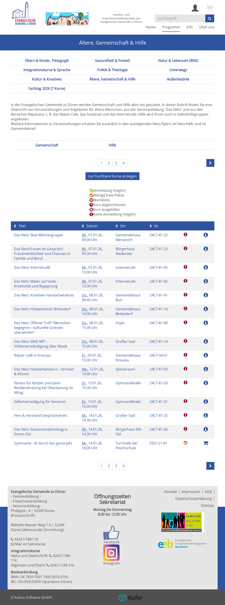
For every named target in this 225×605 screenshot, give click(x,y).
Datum (90, 226)
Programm (171, 27)
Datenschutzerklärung (193, 498)
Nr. (154, 226)
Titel (20, 226)
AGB (208, 491)
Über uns (206, 27)
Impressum (191, 491)
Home (151, 27)
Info (189, 27)
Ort (121, 226)
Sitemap (207, 505)
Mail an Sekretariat (30, 544)
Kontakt (170, 491)
